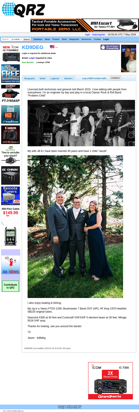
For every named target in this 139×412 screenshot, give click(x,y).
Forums (55, 39)
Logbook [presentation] (54, 78)
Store (64, 39)
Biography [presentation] (29, 78)
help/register (98, 34)
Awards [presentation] (68, 78)
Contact (97, 39)
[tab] (29, 78)
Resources (86, 39)
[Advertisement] (55, 381)
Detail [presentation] (42, 78)
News (47, 39)
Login (106, 39)
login (87, 34)
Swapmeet (74, 39)
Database (37, 39)
